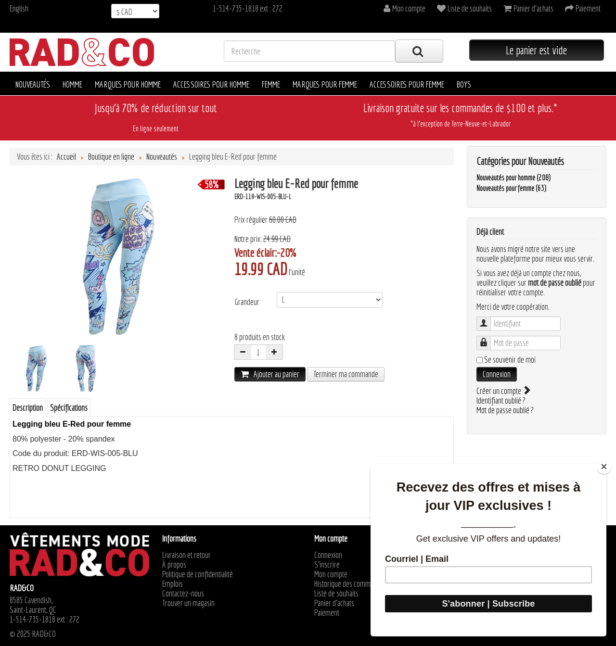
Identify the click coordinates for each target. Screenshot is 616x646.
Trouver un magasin (188, 603)
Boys (464, 84)
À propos (174, 565)
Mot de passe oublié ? (505, 410)
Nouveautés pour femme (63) (511, 188)
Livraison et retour (186, 555)
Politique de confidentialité (197, 574)
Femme (271, 84)
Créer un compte (502, 391)
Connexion (497, 374)
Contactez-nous (183, 593)
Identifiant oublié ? (501, 400)
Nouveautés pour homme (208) (513, 177)
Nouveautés (32, 84)
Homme (72, 84)
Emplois (172, 584)
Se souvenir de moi (510, 360)
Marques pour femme (325, 84)
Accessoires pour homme (211, 84)
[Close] (604, 466)
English (19, 8)
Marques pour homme (128, 84)
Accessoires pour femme (407, 84)
